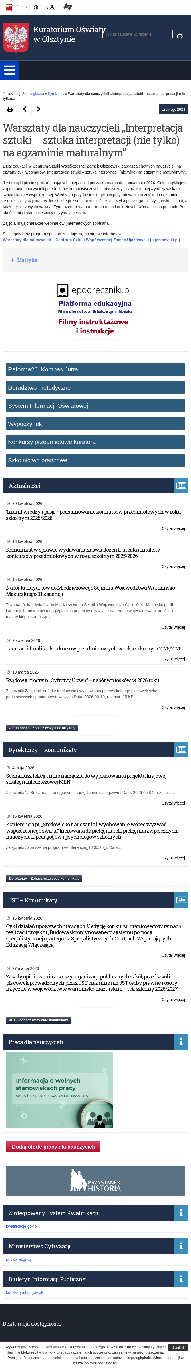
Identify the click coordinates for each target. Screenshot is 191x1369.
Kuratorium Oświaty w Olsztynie (69, 34)
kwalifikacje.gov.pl (22, 1226)
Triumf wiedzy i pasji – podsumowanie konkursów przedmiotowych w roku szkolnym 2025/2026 (93, 514)
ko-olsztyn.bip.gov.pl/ (24, 1292)
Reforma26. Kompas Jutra (43, 369)
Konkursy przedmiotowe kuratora (52, 442)
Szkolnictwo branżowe (37, 460)
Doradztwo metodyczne (39, 387)
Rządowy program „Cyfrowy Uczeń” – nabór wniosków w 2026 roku (82, 680)
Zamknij (178, 1347)
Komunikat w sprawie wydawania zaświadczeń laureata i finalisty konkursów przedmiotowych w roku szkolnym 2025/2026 (83, 552)
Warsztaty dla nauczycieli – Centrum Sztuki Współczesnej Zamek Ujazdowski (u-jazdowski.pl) (91, 240)
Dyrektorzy (56, 94)
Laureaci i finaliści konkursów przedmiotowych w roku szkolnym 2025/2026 (93, 648)
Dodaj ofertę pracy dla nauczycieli (53, 1147)
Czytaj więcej (173, 529)
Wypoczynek (25, 424)
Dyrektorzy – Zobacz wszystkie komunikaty (44, 878)
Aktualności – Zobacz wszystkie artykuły (42, 728)
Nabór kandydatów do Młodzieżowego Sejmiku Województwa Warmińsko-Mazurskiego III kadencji (91, 590)
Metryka (26, 260)
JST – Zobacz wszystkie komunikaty (38, 1020)
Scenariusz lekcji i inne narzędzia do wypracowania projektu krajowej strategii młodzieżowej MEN (86, 778)
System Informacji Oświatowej (48, 405)
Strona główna (33, 94)
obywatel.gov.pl (19, 1259)
